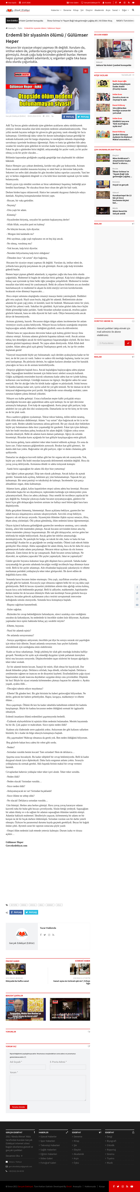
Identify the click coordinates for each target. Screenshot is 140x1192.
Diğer (125, 10)
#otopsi (14, 905)
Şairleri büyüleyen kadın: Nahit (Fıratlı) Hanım (121, 86)
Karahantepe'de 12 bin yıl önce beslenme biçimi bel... (122, 199)
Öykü (76, 1162)
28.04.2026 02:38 (14, 1014)
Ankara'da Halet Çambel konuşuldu (31, 20)
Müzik (110, 1162)
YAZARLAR (128, 75)
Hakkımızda (90, 1186)
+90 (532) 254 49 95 (16, 1171)
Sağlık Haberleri (48, 1149)
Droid (69, 1186)
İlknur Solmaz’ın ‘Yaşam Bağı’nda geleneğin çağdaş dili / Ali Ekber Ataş (83, 20)
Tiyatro (110, 1158)
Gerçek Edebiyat (25, 1186)
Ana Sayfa (11, 2)
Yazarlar (107, 2)
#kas (41, 905)
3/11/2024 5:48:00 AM (14, 978)
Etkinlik (110, 1145)
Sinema (110, 1154)
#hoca (32, 905)
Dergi (109, 1136)
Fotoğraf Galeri (48, 1162)
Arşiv (108, 10)
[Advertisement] (48, 876)
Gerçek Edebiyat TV (90, 2)
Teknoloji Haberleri (50, 1145)
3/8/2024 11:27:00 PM (81, 978)
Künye (102, 1186)
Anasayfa (11, 28)
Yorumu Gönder (18, 1107)
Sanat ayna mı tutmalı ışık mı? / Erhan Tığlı (71, 982)
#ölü (59, 905)
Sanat (116, 10)
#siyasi (23, 905)
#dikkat (50, 905)
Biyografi (111, 1140)
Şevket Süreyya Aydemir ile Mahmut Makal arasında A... (122, 137)
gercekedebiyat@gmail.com (20, 1166)
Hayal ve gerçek (15, 1017)
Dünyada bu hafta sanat (17, 981)
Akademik (99, 10)
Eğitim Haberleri (48, 1154)
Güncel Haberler (48, 1136)
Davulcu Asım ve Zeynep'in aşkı (121, 98)
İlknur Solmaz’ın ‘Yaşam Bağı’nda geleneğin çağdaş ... (122, 174)
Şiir (82, 10)
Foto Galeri (72, 2)
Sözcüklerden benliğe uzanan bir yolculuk (122, 110)
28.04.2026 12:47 (58, 1014)
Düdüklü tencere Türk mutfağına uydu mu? (121, 124)
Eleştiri (89, 10)
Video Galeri (46, 1158)
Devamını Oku (14, 1155)
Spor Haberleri (47, 1140)
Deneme (67, 10)
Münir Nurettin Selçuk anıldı (64, 1017)
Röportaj (111, 1149)
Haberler (56, 10)
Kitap (75, 10)
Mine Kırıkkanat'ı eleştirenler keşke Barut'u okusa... (122, 161)
